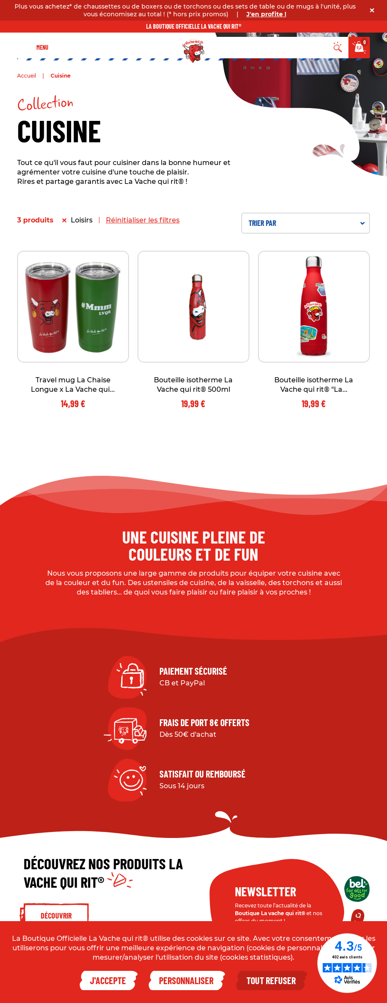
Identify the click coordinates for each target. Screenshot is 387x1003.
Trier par (307, 223)
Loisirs (82, 220)
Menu (42, 47)
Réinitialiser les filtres (143, 220)
